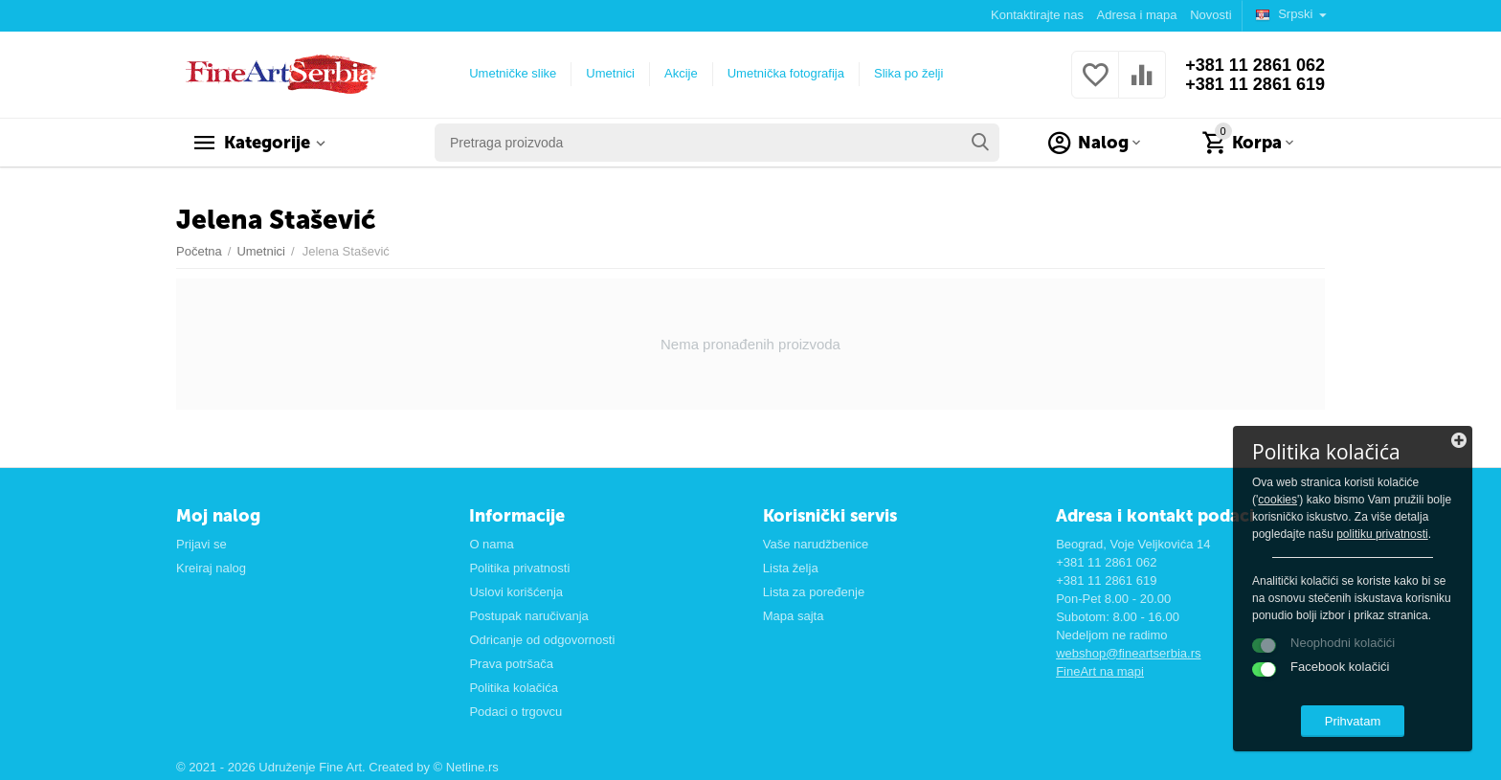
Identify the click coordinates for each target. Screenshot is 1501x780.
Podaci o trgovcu (515, 711)
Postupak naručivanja (528, 616)
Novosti (1210, 15)
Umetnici (610, 73)
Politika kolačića (513, 687)
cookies (1277, 499)
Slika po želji (908, 73)
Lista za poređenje (813, 592)
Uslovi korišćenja (516, 592)
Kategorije (267, 142)
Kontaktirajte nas (1037, 15)
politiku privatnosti (1382, 534)
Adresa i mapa (1137, 15)
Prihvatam (1353, 721)
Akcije (681, 73)
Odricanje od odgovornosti (542, 640)
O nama (491, 544)
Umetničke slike (512, 73)
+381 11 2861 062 (1255, 65)
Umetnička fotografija (786, 73)
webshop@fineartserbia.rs (1128, 653)
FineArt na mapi (1100, 671)
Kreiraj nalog (211, 568)
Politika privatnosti (519, 568)
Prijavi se (201, 544)
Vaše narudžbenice (815, 544)
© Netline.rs (466, 767)
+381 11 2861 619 (1255, 84)
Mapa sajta (793, 616)
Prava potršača (511, 664)
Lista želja (790, 568)
